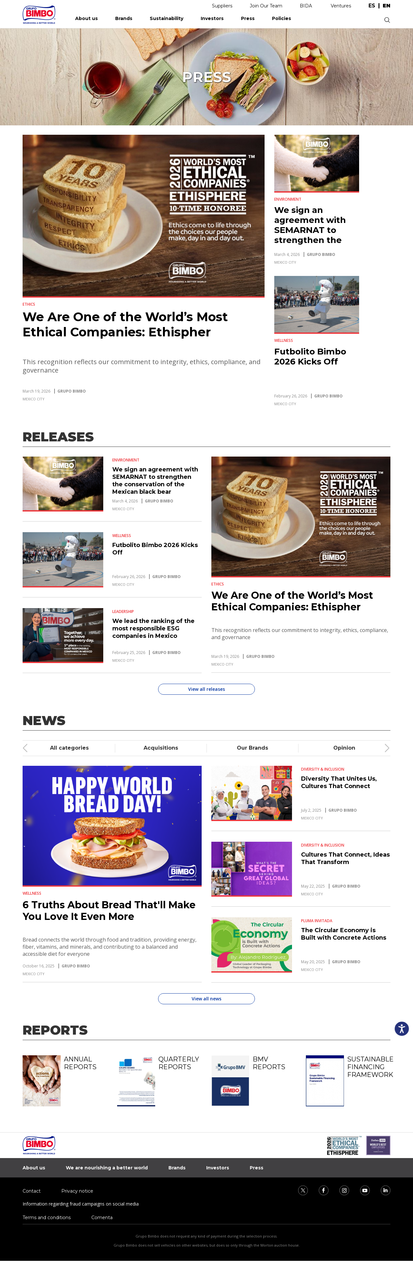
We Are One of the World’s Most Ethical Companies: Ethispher (125, 324)
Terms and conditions (47, 1217)
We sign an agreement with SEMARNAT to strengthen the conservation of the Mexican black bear (314, 240)
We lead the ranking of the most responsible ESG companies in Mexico (153, 628)
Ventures (341, 6)
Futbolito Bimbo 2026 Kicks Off (310, 356)
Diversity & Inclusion (322, 769)
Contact (32, 1191)
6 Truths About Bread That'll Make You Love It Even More (109, 911)
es (371, 5)
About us (86, 18)
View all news (206, 999)
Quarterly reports (178, 1063)
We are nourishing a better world (107, 1168)
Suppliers (222, 6)
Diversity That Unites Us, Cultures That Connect (339, 782)
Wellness (283, 340)
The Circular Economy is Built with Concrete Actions (343, 934)
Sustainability (166, 18)
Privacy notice (77, 1191)
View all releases (206, 689)
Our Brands (252, 748)
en (386, 5)
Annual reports (80, 1063)
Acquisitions (161, 748)
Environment (287, 199)
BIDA (306, 6)
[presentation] (25, 748)
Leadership (123, 611)
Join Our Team (266, 6)
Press (248, 18)
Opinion (344, 748)
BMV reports (269, 1063)
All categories (69, 748)
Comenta (102, 1217)
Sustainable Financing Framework (368, 1067)
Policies (281, 18)
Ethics (29, 304)
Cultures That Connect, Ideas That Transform (345, 858)
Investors (212, 18)
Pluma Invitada (316, 921)
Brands (123, 18)
